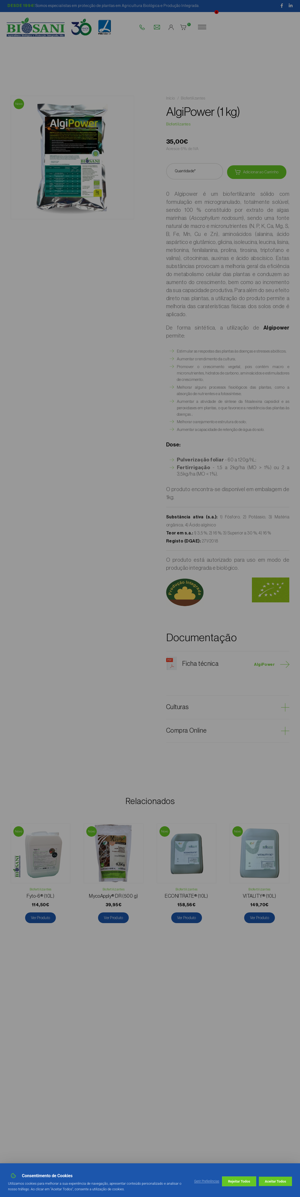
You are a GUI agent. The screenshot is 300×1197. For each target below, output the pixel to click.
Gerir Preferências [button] (206, 1181)
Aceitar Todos (275, 1181)
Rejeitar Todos (239, 1181)
